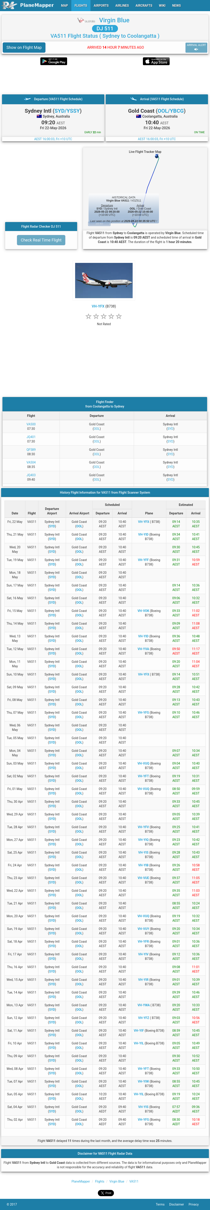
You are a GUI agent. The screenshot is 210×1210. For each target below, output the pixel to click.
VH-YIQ (143, 840)
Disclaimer (179, 1204)
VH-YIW (143, 1081)
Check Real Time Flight (41, 240)
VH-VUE (143, 878)
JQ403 (31, 475)
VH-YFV (143, 827)
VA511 (133, 1181)
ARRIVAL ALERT (196, 47)
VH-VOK (143, 611)
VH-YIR (143, 979)
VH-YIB (143, 865)
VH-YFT (143, 776)
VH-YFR (143, 941)
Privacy (196, 1204)
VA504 (31, 462)
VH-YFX (98, 306)
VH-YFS (143, 712)
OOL (97, 428)
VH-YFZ (143, 1018)
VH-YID (143, 534)
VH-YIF (139, 1030)
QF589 (31, 449)
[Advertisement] (105, 80)
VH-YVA (143, 649)
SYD (170, 428)
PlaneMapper (81, 1181)
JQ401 (31, 437)
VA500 (31, 424)
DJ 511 (105, 28)
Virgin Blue (114, 20)
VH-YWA (144, 1005)
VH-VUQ (143, 763)
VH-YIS (143, 852)
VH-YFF (143, 560)
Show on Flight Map (24, 47)
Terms (162, 1204)
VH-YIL (139, 1043)
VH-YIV (143, 954)
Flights (99, 1181)
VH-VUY (143, 929)
